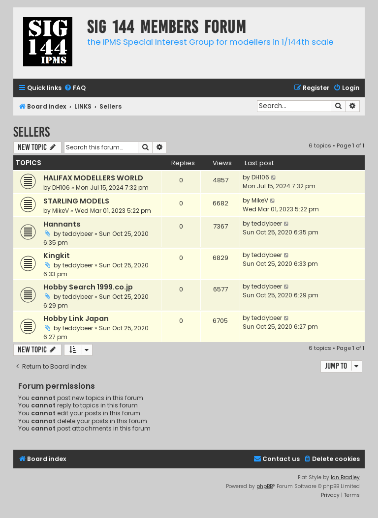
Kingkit (56, 255)
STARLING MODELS (76, 201)
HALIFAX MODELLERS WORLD (93, 178)
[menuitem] (75, 88)
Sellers (31, 132)
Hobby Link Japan (76, 318)
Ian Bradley (345, 477)
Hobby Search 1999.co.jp (88, 287)
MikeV (60, 210)
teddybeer (78, 234)
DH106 (61, 187)
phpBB (264, 486)
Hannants (62, 224)
